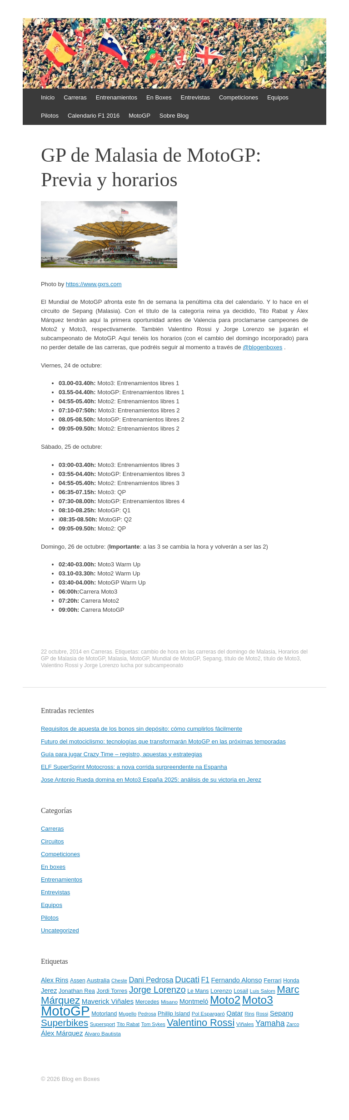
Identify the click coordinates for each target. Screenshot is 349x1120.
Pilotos (50, 115)
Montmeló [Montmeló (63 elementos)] (194, 1001)
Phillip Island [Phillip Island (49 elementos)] (174, 1014)
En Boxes (159, 97)
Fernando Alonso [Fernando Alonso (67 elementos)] (236, 980)
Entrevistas (195, 97)
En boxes (53, 866)
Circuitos (52, 841)
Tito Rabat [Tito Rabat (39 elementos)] (128, 1024)
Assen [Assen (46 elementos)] (77, 980)
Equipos (278, 97)
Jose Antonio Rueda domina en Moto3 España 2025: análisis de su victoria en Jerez (151, 779)
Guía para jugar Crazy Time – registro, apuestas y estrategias (121, 754)
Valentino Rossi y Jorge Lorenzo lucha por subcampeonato (112, 665)
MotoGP (139, 115)
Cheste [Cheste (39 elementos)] (119, 980)
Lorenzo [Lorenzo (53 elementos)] (221, 990)
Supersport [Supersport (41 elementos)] (102, 1024)
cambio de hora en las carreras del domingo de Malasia (208, 652)
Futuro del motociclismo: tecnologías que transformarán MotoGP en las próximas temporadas (163, 741)
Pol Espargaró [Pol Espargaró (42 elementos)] (208, 1013)
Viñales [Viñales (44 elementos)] (245, 1024)
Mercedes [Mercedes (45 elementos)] (147, 1002)
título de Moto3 (281, 658)
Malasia (117, 658)
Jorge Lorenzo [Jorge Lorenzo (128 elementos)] (157, 990)
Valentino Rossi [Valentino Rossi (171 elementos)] (200, 1022)
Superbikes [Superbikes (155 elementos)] (64, 1022)
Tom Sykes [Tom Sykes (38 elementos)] (153, 1024)
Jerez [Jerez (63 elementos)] (49, 990)
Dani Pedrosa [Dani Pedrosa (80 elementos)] (151, 980)
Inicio (48, 97)
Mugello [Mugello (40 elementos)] (127, 1013)
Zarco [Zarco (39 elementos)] (292, 1024)
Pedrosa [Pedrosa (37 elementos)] (147, 1013)
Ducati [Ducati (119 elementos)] (187, 979)
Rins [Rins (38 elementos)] (249, 1013)
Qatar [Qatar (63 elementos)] (234, 1013)
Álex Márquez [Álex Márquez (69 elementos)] (62, 1033)
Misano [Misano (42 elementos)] (169, 1002)
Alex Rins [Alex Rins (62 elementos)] (55, 980)
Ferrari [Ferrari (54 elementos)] (272, 980)
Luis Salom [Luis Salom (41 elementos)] (262, 991)
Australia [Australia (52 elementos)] (98, 980)
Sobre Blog (174, 115)
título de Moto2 (242, 658)
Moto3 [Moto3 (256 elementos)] (257, 1000)
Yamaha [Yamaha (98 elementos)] (269, 1023)
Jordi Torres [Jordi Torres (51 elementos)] (112, 990)
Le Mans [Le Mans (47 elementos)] (198, 991)
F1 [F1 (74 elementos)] (205, 980)
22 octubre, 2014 (61, 652)
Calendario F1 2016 (94, 115)
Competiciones (238, 97)
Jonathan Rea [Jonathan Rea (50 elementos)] (77, 990)
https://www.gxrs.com (94, 284)
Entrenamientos (116, 97)
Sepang (212, 658)
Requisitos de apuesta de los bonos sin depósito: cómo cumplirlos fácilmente (141, 728)
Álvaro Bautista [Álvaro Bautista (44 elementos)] (103, 1034)
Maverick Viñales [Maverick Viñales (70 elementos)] (108, 1001)
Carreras (75, 97)
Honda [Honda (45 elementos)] (291, 980)
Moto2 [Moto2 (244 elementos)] (225, 1000)
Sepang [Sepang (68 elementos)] (282, 1013)
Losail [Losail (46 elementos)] (241, 991)
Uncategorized (60, 930)
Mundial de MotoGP (176, 658)
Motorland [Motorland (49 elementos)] (104, 1014)
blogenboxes (262, 347)
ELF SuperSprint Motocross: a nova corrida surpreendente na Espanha (134, 766)
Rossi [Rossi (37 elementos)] (262, 1013)
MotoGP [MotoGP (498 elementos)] (65, 1010)
